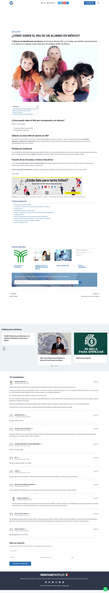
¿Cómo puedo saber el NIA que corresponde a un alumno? (25, 108)
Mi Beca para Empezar (83, 358)
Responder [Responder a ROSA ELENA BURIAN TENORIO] (95, 484)
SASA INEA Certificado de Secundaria (24, 210)
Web (72, 557)
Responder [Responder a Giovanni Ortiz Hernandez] (95, 428)
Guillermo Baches (20, 381)
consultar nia (26, 197)
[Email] (63, 582)
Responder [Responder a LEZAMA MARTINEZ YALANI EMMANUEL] (95, 444)
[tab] (51, 366)
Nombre (12, 557)
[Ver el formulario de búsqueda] (98, 3)
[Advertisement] (54, 17)
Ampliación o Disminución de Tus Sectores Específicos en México (32, 206)
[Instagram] (62, 3)
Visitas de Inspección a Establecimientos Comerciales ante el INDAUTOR (34, 212)
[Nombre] (21, 558)
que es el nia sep (87, 197)
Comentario (13, 551)
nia (19, 197)
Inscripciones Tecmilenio (18, 266)
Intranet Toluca (18, 208)
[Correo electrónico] (52, 558)
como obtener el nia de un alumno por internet (66, 197)
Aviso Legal (65, 585)
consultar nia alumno (37, 197)
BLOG (44, 3)
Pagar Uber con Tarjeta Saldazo (22, 205)
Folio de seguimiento (82, 266)
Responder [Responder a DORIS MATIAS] (95, 415)
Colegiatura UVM (18, 214)
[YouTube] (64, 3)
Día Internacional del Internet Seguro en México (27, 220)
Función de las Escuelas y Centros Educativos (23, 114)
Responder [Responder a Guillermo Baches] (95, 381)
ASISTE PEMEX (31, 295)
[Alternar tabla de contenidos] (36, 107)
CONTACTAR (90, 3)
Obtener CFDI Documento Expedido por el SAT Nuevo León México (32, 218)
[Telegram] (67, 3)
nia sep (48, 197)
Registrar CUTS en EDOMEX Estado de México (41, 267)
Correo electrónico (46, 557)
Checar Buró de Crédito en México (78, 295)
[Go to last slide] (4, 349)
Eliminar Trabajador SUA (21, 222)
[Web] (83, 558)
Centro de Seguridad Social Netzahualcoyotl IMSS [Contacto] (30, 216)
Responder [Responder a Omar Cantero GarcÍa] (95, 513)
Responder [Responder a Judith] (95, 471)
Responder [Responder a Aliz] (95, 457)
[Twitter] (59, 3)
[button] (105, 589)
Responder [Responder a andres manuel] (95, 529)
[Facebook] (46, 582)
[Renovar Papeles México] (11, 3)
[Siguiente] (105, 349)
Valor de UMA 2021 (63, 266)
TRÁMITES (52, 3)
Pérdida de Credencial (17, 112)
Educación (16, 32)
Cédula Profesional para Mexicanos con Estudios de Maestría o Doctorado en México (17, 338)
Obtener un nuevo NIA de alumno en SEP (22, 110)
